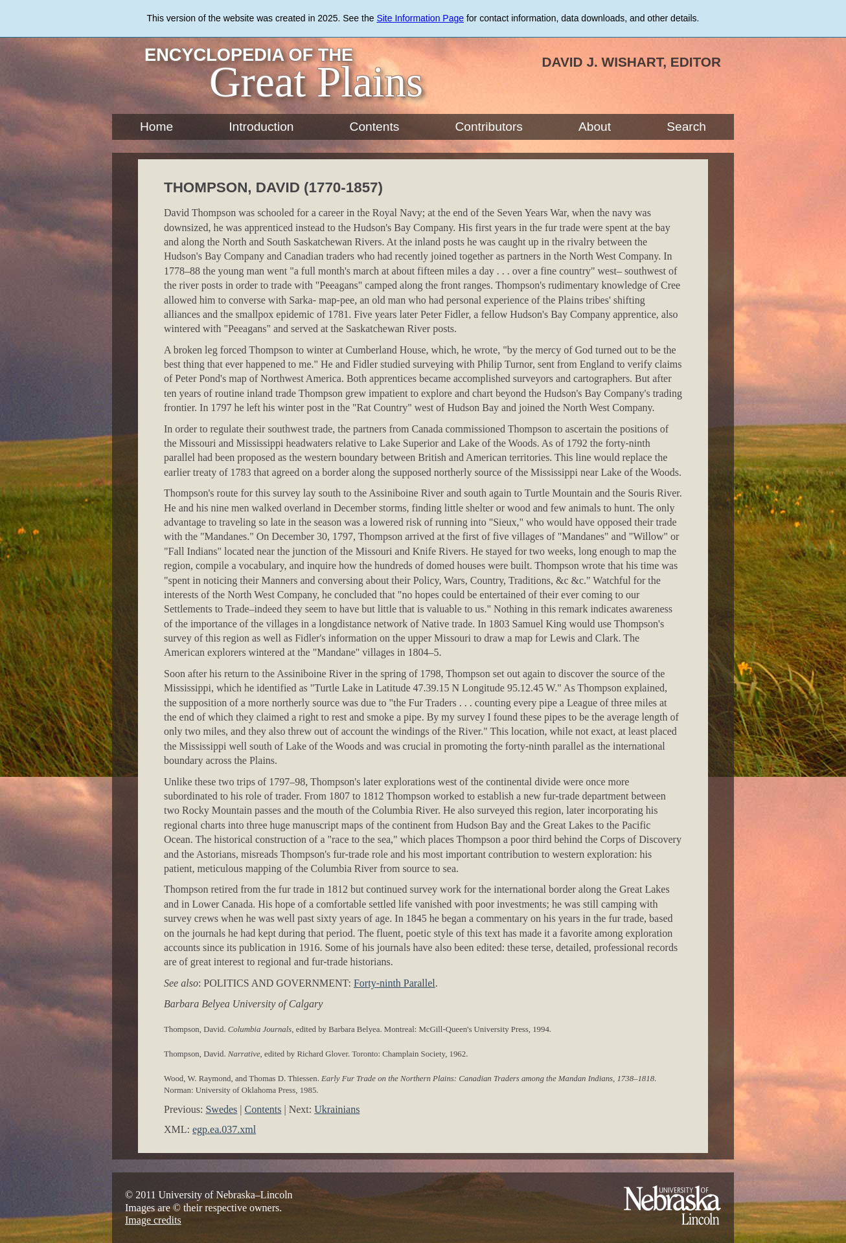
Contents (375, 126)
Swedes (221, 1109)
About (594, 126)
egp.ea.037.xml (224, 1129)
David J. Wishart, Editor (631, 61)
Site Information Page (420, 18)
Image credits (153, 1220)
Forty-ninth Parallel (394, 983)
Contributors (489, 126)
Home (156, 126)
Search (686, 126)
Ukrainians (337, 1109)
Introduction (261, 126)
